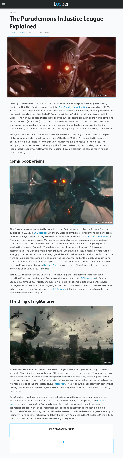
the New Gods (50, 265)
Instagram (59, 383)
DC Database (41, 232)
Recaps (13, 12)
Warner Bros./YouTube (106, 95)
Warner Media (107, 362)
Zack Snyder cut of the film (72, 107)
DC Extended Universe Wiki (96, 236)
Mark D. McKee (18, 32)
